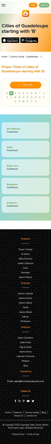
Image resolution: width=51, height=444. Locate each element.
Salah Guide (25, 342)
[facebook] (15, 401)
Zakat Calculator (25, 338)
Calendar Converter (25, 356)
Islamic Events (25, 298)
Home (4, 57)
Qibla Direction (25, 259)
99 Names (25, 321)
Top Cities (25, 85)
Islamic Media (25, 312)
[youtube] (28, 401)
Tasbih (26, 307)
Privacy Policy (18, 434)
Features (18, 412)
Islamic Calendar (25, 293)
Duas (25, 268)
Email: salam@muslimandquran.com (25, 381)
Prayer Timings (26, 249)
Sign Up (44, 5)
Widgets (26, 361)
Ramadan (25, 272)
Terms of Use (33, 434)
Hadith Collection (26, 263)
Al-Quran (25, 254)
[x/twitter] (33, 401)
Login (33, 5)
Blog (26, 365)
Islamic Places (25, 277)
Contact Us (31, 416)
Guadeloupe (32, 57)
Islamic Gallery (25, 303)
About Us (18, 416)
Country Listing (17, 57)
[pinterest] (24, 401)
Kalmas (25, 317)
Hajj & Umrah (25, 347)
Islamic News (25, 352)
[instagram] (19, 401)
